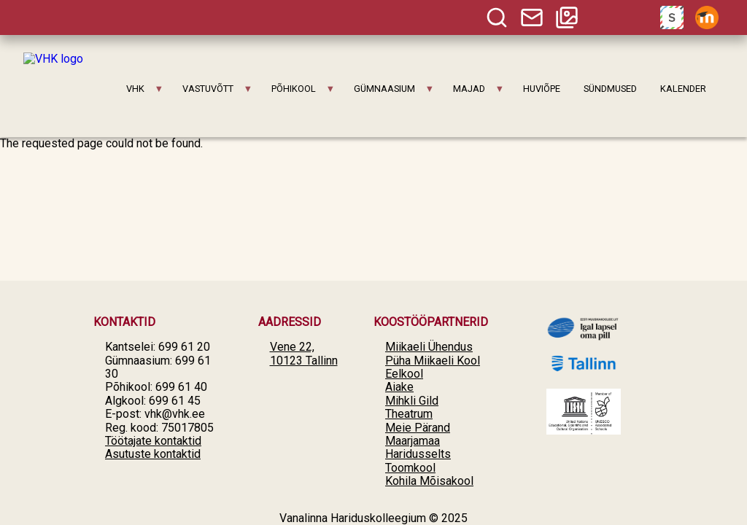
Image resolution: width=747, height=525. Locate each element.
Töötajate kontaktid (153, 441)
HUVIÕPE (541, 88)
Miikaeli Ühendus (429, 347)
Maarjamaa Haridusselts (418, 447)
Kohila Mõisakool (429, 481)
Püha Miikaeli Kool (432, 361)
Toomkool (410, 468)
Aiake (399, 387)
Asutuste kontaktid (153, 454)
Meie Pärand (417, 428)
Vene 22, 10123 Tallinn (304, 353)
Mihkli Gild (411, 401)
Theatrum (409, 414)
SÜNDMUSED (610, 88)
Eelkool (404, 374)
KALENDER (683, 88)
